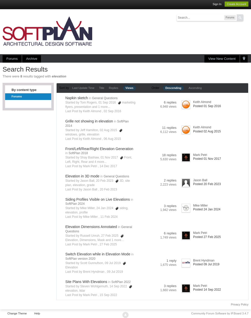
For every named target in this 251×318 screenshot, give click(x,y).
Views (129, 87)
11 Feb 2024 (109, 217)
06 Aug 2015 (112, 139)
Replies (113, 87)
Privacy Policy (239, 304)
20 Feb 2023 (108, 189)
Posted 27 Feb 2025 (207, 237)
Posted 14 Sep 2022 (207, 289)
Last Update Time (83, 87)
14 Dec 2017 (108, 166)
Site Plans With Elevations (86, 282)
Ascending (195, 87)
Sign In (217, 4)
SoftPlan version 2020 (80, 258)
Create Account (236, 4)
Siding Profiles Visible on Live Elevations (97, 199)
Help (37, 313)
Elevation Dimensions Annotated (91, 227)
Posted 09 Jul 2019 (206, 264)
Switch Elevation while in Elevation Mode (97, 254)
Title (101, 87)
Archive (31, 59)
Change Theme (17, 313)
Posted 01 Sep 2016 (207, 106)
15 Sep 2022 (108, 295)
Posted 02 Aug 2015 (207, 131)
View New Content (222, 59)
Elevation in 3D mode (82, 176)
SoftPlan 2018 (78, 153)
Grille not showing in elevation (89, 121)
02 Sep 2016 (112, 111)
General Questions (105, 98)
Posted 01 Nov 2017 (207, 159)
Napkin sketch (76, 98)
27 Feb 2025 (108, 244)
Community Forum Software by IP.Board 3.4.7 (219, 313)
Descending (173, 87)
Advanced (246, 17)
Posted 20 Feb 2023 (207, 184)
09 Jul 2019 (115, 272)
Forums (12, 59)
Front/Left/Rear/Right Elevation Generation (99, 149)
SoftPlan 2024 (75, 204)
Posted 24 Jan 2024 (207, 209)
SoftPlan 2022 (121, 282)
